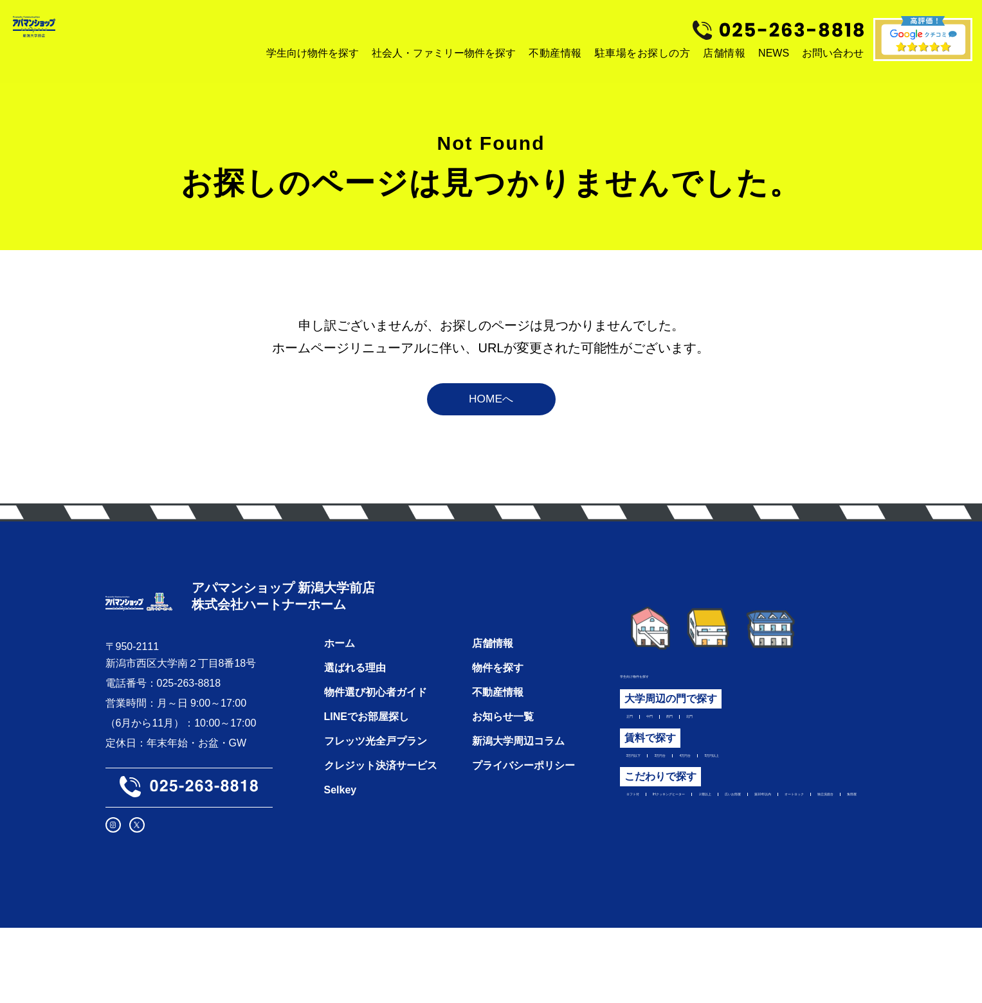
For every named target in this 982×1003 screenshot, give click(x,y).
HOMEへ (491, 411)
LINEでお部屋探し (366, 753)
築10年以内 (717, 846)
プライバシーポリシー (523, 802)
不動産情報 (555, 53)
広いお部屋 (652, 846)
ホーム (339, 679)
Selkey (340, 826)
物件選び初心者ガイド (375, 728)
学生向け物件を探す (666, 688)
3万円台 (704, 780)
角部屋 (706, 866)
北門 (739, 735)
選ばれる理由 (355, 704)
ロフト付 (647, 826)
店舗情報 (724, 53)
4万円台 (754, 780)
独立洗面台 (652, 866)
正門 (636, 735)
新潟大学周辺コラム (518, 777)
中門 (670, 735)
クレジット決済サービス (380, 802)
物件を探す (497, 704)
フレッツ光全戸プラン (375, 777)
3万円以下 (649, 780)
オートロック (788, 846)
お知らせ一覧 (503, 753)
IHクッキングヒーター (732, 826)
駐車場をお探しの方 (643, 53)
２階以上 (818, 826)
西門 (705, 735)
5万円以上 (810, 780)
